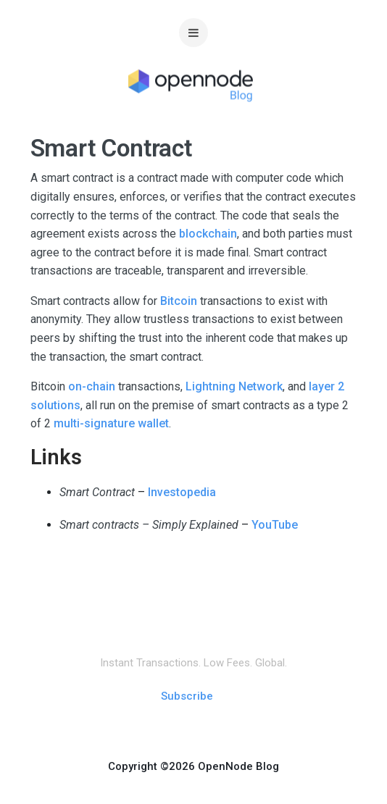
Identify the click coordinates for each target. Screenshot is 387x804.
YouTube (274, 525)
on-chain (91, 386)
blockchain (208, 233)
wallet (153, 423)
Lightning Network (234, 386)
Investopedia (182, 492)
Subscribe (187, 696)
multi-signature (94, 423)
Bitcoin (180, 301)
